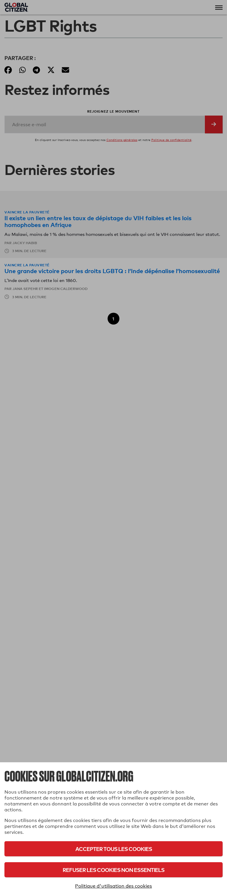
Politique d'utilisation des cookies (113, 886)
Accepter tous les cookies (113, 848)
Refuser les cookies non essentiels (113, 869)
